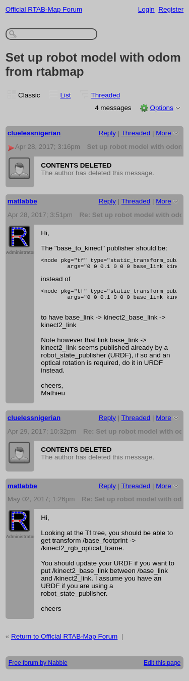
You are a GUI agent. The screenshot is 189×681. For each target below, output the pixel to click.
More (163, 133)
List (65, 95)
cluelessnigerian (34, 133)
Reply (107, 133)
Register (170, 9)
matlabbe (22, 201)
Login (146, 9)
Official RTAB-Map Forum (44, 9)
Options (161, 108)
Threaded (105, 95)
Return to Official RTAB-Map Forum (64, 642)
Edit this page (162, 668)
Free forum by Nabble (38, 668)
